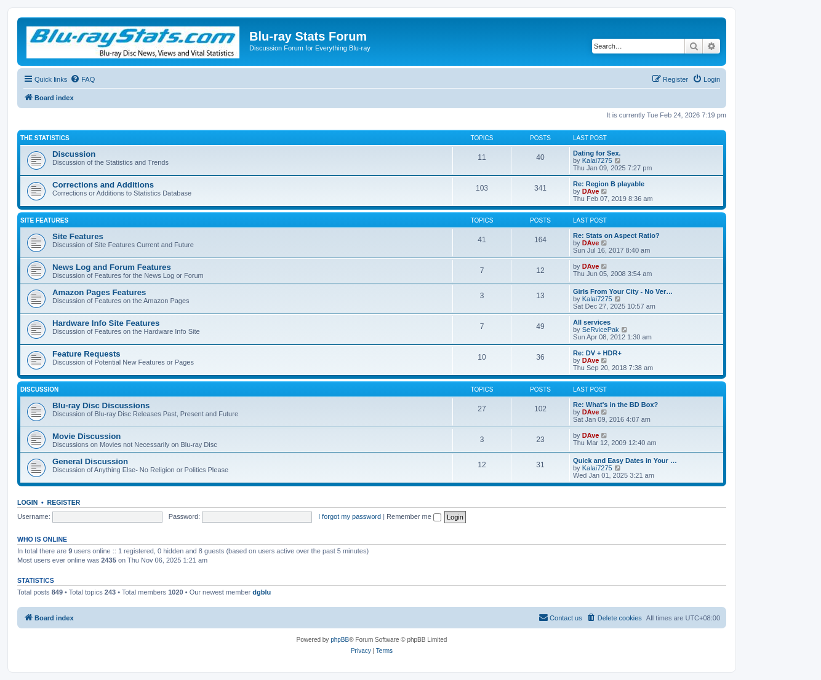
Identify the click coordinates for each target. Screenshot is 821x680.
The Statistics (45, 138)
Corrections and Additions (103, 184)
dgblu (261, 592)
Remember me (413, 516)
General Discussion (90, 461)
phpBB (339, 639)
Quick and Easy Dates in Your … (625, 460)
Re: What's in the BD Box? (615, 404)
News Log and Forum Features (111, 267)
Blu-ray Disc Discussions (101, 405)
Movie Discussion (86, 436)
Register (64, 502)
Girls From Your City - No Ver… (623, 291)
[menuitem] (82, 79)
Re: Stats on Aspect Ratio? (616, 235)
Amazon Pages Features (99, 292)
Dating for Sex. (597, 153)
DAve (590, 191)
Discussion (73, 154)
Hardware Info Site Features (105, 323)
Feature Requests (86, 353)
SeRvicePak (600, 329)
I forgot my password (349, 516)
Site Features (44, 220)
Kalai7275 (597, 160)
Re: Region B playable (608, 184)
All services (592, 322)
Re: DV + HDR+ (597, 353)
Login (27, 502)
